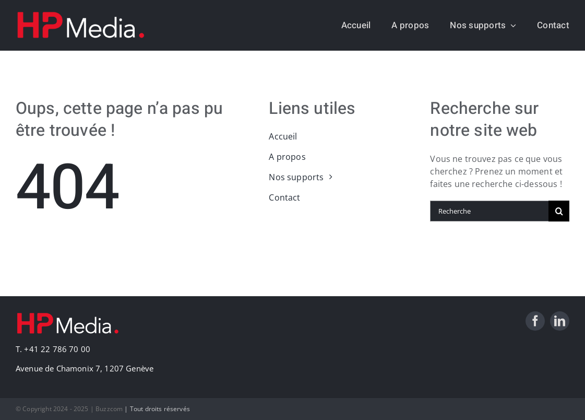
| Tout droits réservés (157, 408)
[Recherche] (489, 211)
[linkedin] (559, 321)
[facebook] (535, 321)
